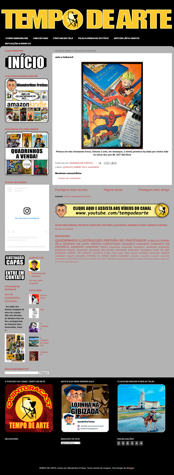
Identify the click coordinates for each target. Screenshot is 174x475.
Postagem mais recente (71, 190)
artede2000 (111, 259)
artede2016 (93, 167)
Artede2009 (59, 259)
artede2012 (128, 243)
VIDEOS (104, 247)
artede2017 (139, 247)
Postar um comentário (70, 178)
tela (63, 262)
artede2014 (98, 253)
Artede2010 (145, 250)
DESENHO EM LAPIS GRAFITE (82, 243)
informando (155, 253)
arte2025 (93, 259)
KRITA (74, 259)
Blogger (130, 468)
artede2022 (114, 247)
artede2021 (163, 247)
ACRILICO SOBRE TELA (75, 167)
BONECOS (60, 250)
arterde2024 (129, 259)
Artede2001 (134, 256)
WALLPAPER (107, 250)
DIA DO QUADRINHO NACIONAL (12, 298)
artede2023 (127, 247)
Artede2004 (60, 256)
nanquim (70, 256)
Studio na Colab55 (64, 229)
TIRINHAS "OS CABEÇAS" (79, 253)
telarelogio (69, 262)
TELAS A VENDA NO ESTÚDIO (93, 38)
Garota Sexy (43, 296)
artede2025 (94, 250)
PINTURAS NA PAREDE (98, 256)
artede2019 (60, 253)
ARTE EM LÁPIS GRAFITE (126, 38)
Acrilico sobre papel (113, 253)
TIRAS (127, 253)
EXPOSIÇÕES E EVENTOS (18, 43)
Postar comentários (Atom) (77, 196)
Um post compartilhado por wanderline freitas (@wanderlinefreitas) (35, 247)
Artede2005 (80, 256)
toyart (76, 262)
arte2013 (114, 256)
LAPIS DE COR (161, 250)
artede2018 (133, 250)
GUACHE (68, 259)
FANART (71, 250)
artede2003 (120, 259)
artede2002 (143, 253)
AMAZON (165, 253)
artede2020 (82, 250)
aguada (134, 253)
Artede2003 (121, 250)
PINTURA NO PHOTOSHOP (125, 240)
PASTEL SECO (84, 259)
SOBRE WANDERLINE (16, 38)
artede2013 (142, 243)
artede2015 (77, 246)
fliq (145, 259)
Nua (42, 309)
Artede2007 (154, 256)
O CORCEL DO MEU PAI (44, 341)
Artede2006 (144, 256)
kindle (149, 259)
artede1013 (101, 259)
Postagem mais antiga (154, 190)
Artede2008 (164, 256)
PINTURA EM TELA (63, 38)
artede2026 (124, 256)
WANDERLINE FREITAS (39, 274)
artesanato (139, 259)
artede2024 (91, 246)
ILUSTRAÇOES (91, 240)
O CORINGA (44, 326)
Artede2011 (157, 243)
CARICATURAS (40, 38)
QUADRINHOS (66, 240)
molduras (156, 259)
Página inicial (113, 190)
